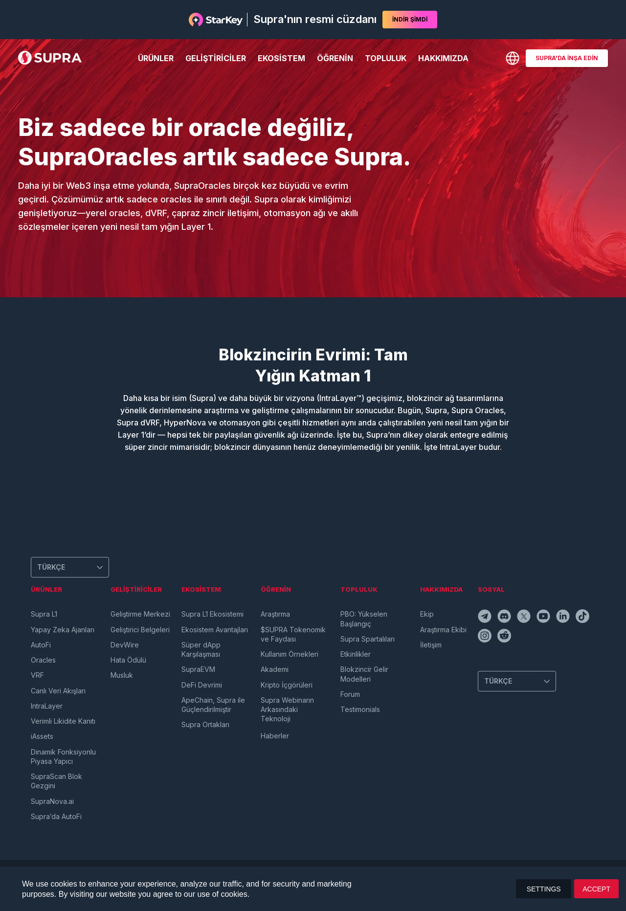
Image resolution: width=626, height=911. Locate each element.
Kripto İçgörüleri (287, 685)
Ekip (427, 614)
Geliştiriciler (215, 58)
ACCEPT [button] (596, 889)
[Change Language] (512, 58)
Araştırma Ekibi (443, 629)
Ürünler (156, 58)
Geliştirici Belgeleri (140, 629)
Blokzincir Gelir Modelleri (364, 674)
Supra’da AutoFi (56, 816)
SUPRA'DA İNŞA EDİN (567, 58)
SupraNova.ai (52, 801)
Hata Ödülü (128, 660)
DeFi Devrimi (201, 685)
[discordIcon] (505, 617)
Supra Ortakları (205, 724)
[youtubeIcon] (544, 617)
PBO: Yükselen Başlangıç (363, 618)
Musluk (122, 675)
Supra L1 (44, 614)
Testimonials (360, 709)
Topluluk (385, 58)
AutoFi (41, 645)
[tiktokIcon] (583, 617)
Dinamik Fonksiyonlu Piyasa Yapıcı (63, 756)
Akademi (275, 669)
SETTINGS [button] (544, 889)
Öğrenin (335, 58)
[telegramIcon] (485, 617)
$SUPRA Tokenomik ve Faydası (293, 634)
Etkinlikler (355, 654)
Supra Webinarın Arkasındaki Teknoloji (287, 709)
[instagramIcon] (485, 637)
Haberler (275, 736)
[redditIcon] (505, 637)
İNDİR (409, 19)
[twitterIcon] (525, 617)
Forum (350, 694)
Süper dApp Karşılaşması (201, 649)
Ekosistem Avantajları (214, 629)
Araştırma (275, 614)
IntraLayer (47, 706)
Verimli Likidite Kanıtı (63, 721)
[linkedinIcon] (564, 617)
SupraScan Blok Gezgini (56, 781)
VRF (37, 675)
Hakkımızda (443, 58)
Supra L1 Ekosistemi (212, 614)
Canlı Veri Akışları (58, 691)
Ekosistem (281, 58)
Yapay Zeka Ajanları (62, 629)
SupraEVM (198, 669)
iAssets (42, 736)
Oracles (43, 660)
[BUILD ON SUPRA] (567, 58)
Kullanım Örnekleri (289, 654)
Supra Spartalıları (367, 639)
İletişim (431, 645)
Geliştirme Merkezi (140, 614)
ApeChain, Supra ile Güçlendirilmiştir (213, 704)
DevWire (125, 645)
